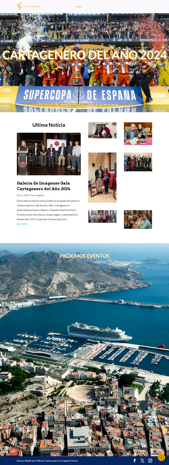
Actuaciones (117, 6)
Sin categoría (37, 195)
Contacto (146, 6)
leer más (22, 223)
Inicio (79, 6)
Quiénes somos (94, 6)
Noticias (132, 6)
